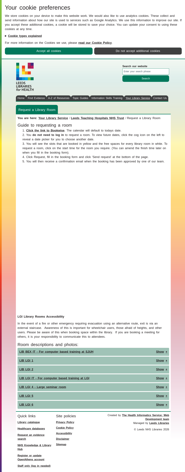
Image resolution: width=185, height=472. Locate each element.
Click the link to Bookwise (45, 130)
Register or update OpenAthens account (31, 457)
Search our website (134, 66)
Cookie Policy (65, 427)
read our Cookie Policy (95, 42)
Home (21, 98)
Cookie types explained (25, 36)
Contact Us (160, 98)
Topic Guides (80, 98)
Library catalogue (29, 422)
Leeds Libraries (159, 423)
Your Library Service (138, 98)
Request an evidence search (31, 437)
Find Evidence (36, 98)
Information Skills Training (106, 98)
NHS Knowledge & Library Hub (34, 447)
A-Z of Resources (58, 98)
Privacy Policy (65, 422)
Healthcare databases (31, 428)
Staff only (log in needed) (34, 465)
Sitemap (61, 444)
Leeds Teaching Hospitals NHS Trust (97, 118)
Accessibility (64, 433)
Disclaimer (62, 439)
